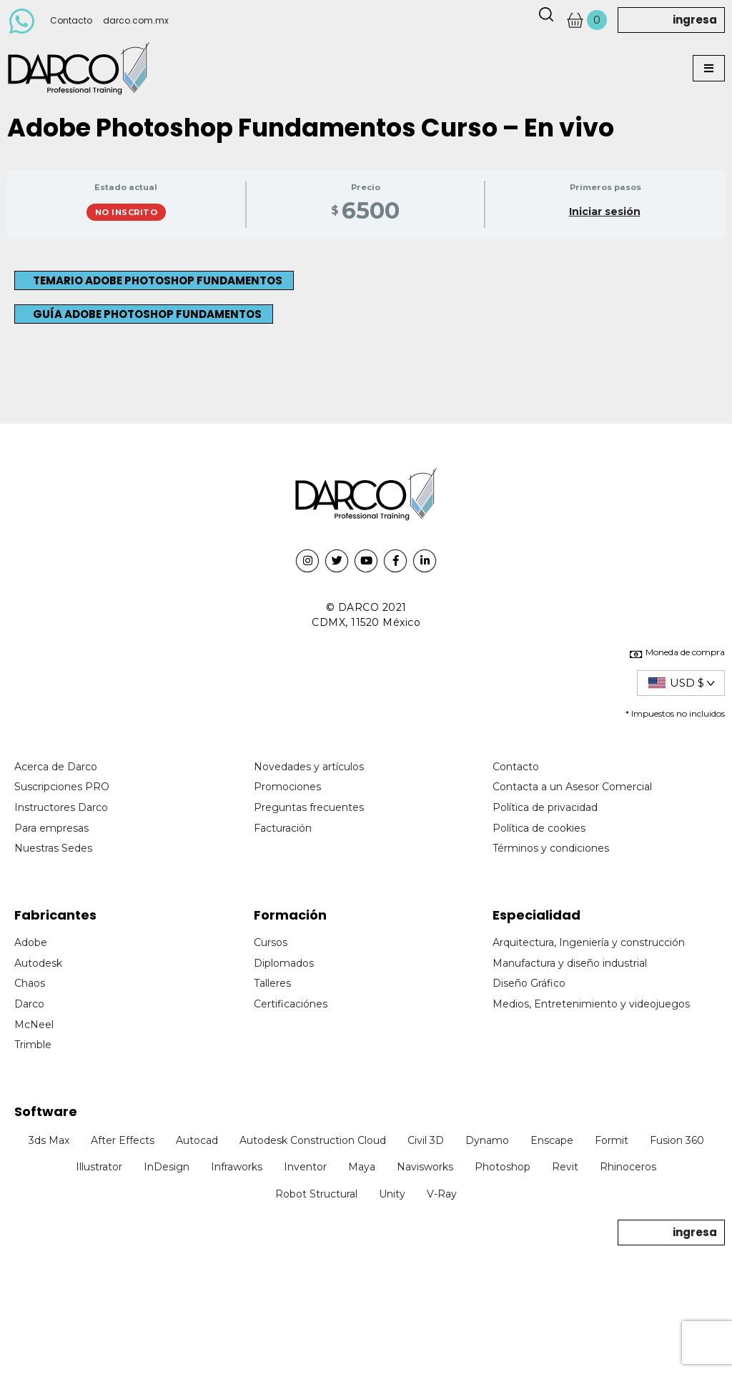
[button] (709, 68)
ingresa (695, 19)
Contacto (71, 20)
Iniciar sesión (604, 211)
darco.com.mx (136, 20)
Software (45, 1111)
